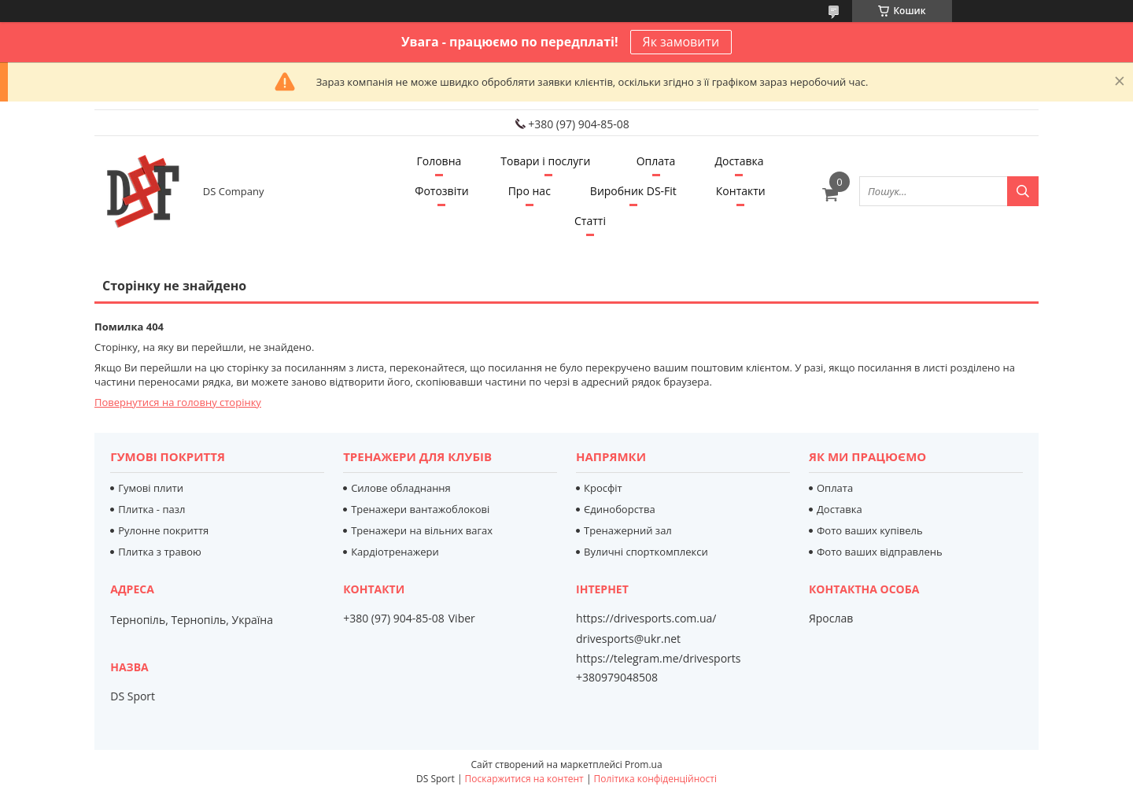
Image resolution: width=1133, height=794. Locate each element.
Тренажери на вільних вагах (422, 530)
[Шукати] (1023, 191)
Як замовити (681, 41)
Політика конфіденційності (655, 778)
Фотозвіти (441, 190)
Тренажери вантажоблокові (420, 509)
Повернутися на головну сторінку (177, 402)
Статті (590, 220)
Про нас (529, 190)
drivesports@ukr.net (628, 639)
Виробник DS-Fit (633, 190)
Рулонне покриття (163, 530)
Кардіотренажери (395, 552)
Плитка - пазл (151, 509)
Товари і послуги (545, 160)
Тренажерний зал (628, 530)
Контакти (741, 190)
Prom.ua (643, 764)
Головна (438, 160)
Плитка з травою (159, 552)
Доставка (738, 160)
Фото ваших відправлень (880, 552)
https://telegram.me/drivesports (658, 658)
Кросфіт (603, 488)
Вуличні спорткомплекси (646, 552)
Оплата (656, 160)
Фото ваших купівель (870, 530)
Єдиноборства (619, 509)
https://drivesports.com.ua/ (646, 618)
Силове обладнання (401, 488)
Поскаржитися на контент (524, 778)
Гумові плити (150, 488)
